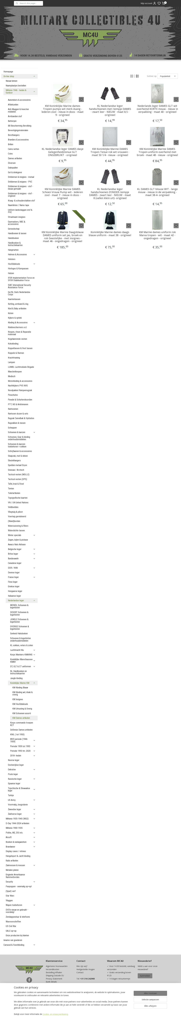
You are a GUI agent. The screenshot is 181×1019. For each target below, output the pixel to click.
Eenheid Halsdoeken (19, 633)
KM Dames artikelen (21, 718)
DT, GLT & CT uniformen (22, 666)
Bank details (51, 981)
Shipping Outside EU (55, 975)
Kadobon (50, 994)
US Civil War (11, 926)
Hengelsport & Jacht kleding (18, 856)
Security (20, 881)
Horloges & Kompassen (18, 268)
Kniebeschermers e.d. (17, 327)
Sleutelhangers (14, 460)
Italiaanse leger (14, 596)
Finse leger (13, 582)
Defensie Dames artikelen (21, 729)
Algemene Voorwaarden (57, 966)
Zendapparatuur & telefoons (18, 917)
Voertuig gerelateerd (17, 516)
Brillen (10, 144)
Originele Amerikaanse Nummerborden (15, 875)
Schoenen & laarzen (21, 432)
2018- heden (22, 755)
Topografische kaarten (17, 498)
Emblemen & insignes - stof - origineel (20, 194)
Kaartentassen (14, 299)
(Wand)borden (14, 521)
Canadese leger (14, 563)
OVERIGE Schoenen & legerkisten (19, 627)
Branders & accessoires (18, 139)
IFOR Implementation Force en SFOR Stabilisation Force (21, 279)
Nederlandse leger (21, 600)
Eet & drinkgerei (15, 172)
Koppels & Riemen (16, 353)
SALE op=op (11, 931)
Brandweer (20, 846)
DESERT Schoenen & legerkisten (19, 613)
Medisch (11, 376)
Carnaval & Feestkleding (19, 945)
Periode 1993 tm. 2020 (22, 751)
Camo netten (13, 149)
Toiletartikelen (14, 493)
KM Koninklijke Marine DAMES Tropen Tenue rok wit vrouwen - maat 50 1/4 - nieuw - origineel (109, 152)
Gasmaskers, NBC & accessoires (16, 223)
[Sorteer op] (168, 76)
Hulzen (11, 273)
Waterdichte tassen (16, 530)
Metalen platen (12, 870)
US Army (21, 800)
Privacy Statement (54, 978)
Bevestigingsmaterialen (18, 130)
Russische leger (21, 779)
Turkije (11, 795)
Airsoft (20, 837)
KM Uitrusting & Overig (22, 708)
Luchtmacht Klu (22, 650)
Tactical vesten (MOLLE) (18, 474)
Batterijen (12, 121)
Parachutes (13, 395)
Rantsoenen (13, 409)
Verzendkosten (52, 969)
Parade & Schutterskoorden (20, 399)
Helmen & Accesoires (21, 254)
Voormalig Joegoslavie (18, 804)
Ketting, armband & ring (18, 304)
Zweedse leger (21, 809)
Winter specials (21, 535)
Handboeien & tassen (17, 233)
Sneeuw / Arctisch (16, 470)
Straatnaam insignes (16, 217)
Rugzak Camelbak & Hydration (21, 418)
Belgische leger (21, 549)
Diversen (12, 163)
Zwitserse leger (21, 814)
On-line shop (19, 76)
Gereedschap (13, 228)
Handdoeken (13, 238)
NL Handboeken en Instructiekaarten (18, 672)
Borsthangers (13, 135)
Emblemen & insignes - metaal (21, 177)
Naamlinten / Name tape (18, 205)
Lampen (11, 362)
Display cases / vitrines (16, 851)
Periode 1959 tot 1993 (22, 746)
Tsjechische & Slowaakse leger (21, 789)
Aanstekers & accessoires (19, 100)
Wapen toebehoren (20, 905)
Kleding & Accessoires (21, 322)
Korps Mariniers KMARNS (22, 654)
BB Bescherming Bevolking (19, 125)
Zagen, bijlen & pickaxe (18, 539)
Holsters (11, 259)
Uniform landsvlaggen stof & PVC (20, 211)
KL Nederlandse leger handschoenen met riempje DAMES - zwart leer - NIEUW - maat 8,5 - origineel (110, 110)
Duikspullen (13, 167)
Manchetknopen (15, 371)
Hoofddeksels (21, 264)
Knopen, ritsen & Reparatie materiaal (19, 333)
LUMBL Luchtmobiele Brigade (21, 367)
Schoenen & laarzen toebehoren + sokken (17, 445)
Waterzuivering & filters (18, 526)
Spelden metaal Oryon (17, 465)
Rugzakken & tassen (16, 423)
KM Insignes (17, 699)
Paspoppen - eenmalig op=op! (19, 886)
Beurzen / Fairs (52, 988)
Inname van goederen (12, 940)
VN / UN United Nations (18, 502)
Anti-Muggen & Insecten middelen (18, 110)
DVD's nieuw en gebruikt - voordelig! (17, 911)
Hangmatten (13, 250)
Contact (80, 972)
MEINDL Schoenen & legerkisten (19, 606)
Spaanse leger (14, 783)
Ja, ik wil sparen (117, 999)
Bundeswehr (21, 558)
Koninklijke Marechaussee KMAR (22, 660)
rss (109, 1014)
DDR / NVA (21, 568)
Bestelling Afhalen (54, 972)
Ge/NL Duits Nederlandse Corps (19, 293)
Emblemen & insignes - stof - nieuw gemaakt (20, 187)
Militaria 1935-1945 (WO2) (20, 818)
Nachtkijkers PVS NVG (18, 385)
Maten (49, 991)
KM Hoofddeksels (20, 704)
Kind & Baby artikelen (17, 308)
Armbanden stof (15, 116)
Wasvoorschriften (13, 921)
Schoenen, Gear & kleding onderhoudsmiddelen (19, 438)
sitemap (103, 1014)
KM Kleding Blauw (20, 687)
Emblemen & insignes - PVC (20, 181)
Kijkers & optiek (15, 318)
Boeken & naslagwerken (20, 842)
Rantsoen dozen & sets (18, 413)
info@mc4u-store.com (87, 994)
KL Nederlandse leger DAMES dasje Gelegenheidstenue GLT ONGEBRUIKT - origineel (62, 152)
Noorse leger (13, 760)
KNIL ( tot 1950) (17, 734)
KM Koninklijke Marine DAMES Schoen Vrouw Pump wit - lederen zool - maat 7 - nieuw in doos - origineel (62, 194)
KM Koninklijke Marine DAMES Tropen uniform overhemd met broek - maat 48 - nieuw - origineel (157, 152)
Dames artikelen (15, 158)
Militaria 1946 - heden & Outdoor (20, 91)
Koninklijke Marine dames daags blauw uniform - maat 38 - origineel (110, 234)
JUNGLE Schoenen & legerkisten (19, 620)
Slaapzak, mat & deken (18, 456)
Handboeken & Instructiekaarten (15, 244)
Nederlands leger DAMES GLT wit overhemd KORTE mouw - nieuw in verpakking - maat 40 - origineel (157, 108)
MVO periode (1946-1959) (22, 740)
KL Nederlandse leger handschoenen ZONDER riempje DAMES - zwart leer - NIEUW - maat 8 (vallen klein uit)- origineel (110, 194)
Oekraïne (21, 769)
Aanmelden (145, 975)
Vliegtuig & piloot (15, 512)
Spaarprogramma (54, 997)
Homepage (8, 71)
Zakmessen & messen (20, 865)
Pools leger (13, 774)
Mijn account (148, 3)
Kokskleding (13, 343)
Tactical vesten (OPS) (17, 479)
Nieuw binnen (11, 81)
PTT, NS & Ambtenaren (18, 404)
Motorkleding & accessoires (20, 381)
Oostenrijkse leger (16, 765)
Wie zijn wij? (81, 966)
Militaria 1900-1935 (20, 828)
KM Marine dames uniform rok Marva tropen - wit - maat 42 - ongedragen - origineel (157, 235)
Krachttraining (14, 357)
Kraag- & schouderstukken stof (21, 200)
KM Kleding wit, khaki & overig (22, 693)
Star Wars (10, 895)
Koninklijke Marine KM (22, 683)
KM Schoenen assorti (21, 713)
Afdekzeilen (13, 104)
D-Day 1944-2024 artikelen (17, 823)
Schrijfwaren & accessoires (20, 451)
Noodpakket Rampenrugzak (20, 390)
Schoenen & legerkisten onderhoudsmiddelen (20, 639)
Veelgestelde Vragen (85, 969)
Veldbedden (13, 507)
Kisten (10, 313)
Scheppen (12, 427)
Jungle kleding (16, 678)
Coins (10, 153)
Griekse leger (13, 586)
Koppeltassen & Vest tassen (20, 348)
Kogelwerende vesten (17, 339)
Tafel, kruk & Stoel (16, 483)
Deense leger (14, 572)
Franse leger (21, 577)
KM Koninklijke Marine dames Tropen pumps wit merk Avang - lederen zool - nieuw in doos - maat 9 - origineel (62, 110)
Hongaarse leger (15, 591)
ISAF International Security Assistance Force (19, 286)
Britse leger (21, 553)
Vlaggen (9, 900)
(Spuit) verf (11, 891)
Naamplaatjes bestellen (16, 85)
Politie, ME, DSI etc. (20, 832)
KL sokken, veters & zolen (21, 645)
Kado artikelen (12, 860)
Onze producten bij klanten (17, 935)
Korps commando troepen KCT (21, 724)
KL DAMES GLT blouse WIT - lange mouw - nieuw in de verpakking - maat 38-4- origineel (157, 192)
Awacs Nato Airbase (17, 544)
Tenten (11, 488)
